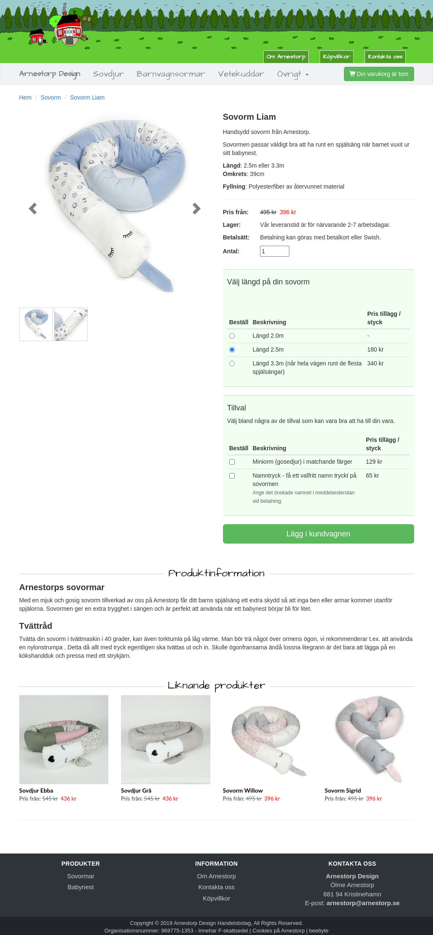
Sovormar (80, 876)
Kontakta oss (385, 57)
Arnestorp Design (49, 73)
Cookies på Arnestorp (278, 930)
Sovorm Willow (243, 790)
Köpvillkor (336, 57)
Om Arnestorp (286, 57)
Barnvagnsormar (171, 74)
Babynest (81, 886)
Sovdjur (108, 74)
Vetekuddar (241, 74)
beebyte (318, 930)
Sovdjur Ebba (36, 790)
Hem (25, 97)
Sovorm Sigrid (343, 790)
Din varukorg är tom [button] (379, 74)
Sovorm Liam (87, 97)
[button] (33, 207)
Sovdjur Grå (136, 790)
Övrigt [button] (293, 74)
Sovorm (51, 97)
